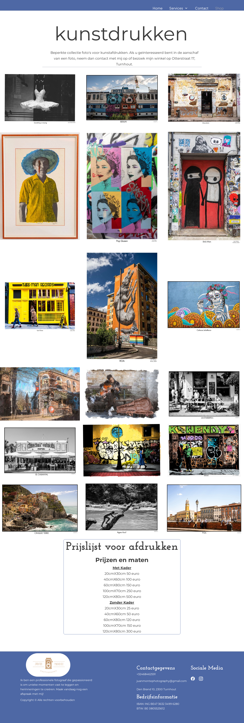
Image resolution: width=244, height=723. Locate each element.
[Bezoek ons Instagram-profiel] (201, 679)
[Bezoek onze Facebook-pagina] (193, 679)
